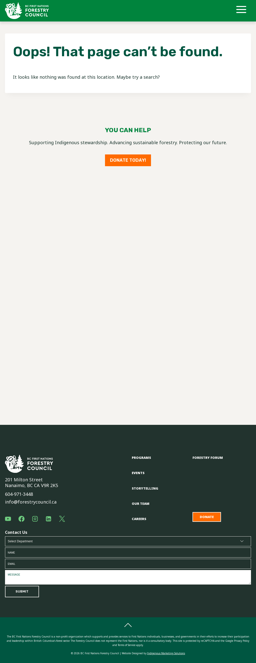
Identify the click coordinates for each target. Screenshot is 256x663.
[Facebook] (21, 519)
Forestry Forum (207, 457)
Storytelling (145, 488)
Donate (207, 517)
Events (138, 473)
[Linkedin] (49, 519)
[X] (62, 519)
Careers (139, 519)
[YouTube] (8, 519)
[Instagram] (35, 519)
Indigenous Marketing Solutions (166, 653)
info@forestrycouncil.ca (30, 502)
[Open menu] (243, 10)
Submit (22, 591)
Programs (141, 457)
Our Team (141, 503)
